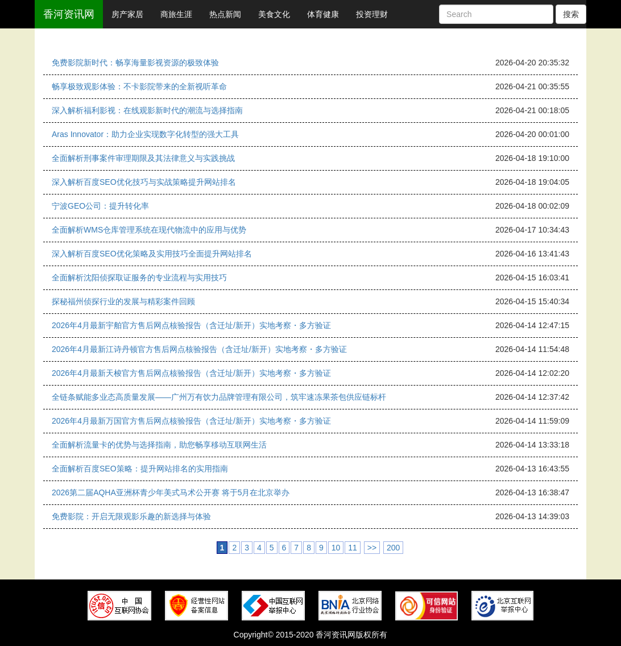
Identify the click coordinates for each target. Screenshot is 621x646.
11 (352, 547)
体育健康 (323, 14)
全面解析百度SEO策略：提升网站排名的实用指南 (140, 468)
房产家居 (127, 14)
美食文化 (274, 14)
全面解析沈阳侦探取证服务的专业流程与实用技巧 (139, 277)
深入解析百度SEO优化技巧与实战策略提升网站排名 (144, 182)
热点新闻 (225, 14)
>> (371, 547)
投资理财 (372, 14)
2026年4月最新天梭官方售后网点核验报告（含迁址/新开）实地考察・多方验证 (191, 373)
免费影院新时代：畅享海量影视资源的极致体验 (135, 62)
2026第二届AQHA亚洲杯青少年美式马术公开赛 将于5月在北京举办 (171, 492)
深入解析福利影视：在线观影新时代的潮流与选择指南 (147, 110)
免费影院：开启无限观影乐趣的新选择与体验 (131, 516)
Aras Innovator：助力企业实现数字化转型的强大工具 (145, 134)
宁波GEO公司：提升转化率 (100, 205)
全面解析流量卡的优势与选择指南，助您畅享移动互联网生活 (159, 444)
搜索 (571, 14)
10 (336, 547)
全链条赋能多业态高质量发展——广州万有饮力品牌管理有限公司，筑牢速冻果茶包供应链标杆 (219, 396)
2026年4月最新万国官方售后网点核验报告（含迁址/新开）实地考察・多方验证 (191, 420)
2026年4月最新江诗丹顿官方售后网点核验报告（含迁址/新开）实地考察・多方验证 (199, 349)
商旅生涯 (176, 14)
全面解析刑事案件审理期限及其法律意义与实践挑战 (143, 158)
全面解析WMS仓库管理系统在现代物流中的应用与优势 (149, 229)
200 (393, 547)
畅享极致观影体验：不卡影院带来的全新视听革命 (139, 86)
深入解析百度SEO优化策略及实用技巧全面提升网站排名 (152, 253)
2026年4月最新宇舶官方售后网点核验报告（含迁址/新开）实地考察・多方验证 (191, 325)
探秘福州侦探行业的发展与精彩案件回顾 (123, 301)
